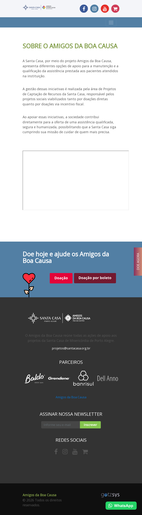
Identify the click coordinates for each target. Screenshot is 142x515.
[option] (35, 378)
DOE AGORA (138, 261)
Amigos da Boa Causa (71, 397)
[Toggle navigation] (111, 22)
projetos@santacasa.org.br (71, 348)
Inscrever (90, 425)
